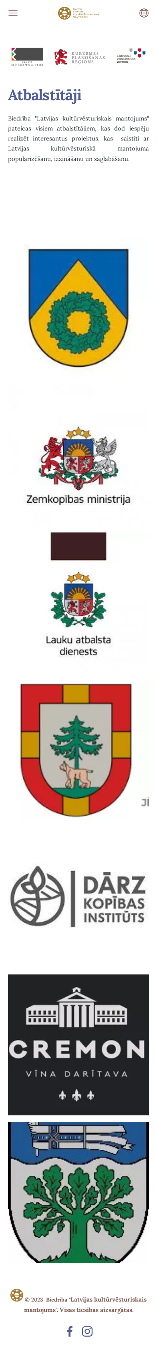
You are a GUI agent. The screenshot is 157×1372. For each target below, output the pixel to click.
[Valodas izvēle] (144, 13)
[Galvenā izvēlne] (13, 13)
